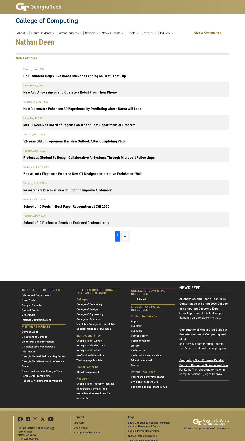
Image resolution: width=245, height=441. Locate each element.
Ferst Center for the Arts (36, 375)
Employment (80, 427)
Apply (134, 321)
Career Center (139, 335)
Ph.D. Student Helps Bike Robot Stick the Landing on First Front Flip (74, 76)
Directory (79, 422)
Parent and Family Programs (147, 376)
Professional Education (90, 355)
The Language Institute (89, 360)
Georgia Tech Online (88, 350)
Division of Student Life (144, 381)
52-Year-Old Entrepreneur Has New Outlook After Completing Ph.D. (74, 141)
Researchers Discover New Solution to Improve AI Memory (67, 190)
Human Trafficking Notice (142, 435)
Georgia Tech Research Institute (95, 383)
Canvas (135, 365)
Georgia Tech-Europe (89, 340)
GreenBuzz (28, 314)
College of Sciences (88, 319)
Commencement (140, 340)
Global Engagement (87, 372)
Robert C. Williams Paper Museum (42, 380)
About (21, 33)
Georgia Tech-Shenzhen (90, 345)
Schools (90, 33)
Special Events (30, 310)
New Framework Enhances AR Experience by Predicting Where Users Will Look (82, 109)
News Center (29, 300)
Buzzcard (137, 331)
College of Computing (47, 20)
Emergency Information (87, 432)
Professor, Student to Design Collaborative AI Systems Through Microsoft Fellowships (89, 157)
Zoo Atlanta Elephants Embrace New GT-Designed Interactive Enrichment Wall (82, 174)
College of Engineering (90, 314)
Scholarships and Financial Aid (149, 386)
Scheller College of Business (93, 328)
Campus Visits (30, 331)
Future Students (41, 33)
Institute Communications (36, 319)
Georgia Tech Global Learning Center (43, 356)
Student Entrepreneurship (146, 355)
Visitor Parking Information (38, 341)
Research (148, 33)
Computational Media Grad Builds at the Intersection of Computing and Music (203, 334)
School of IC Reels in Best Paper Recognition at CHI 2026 (66, 206)
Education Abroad (141, 360)
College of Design (87, 309)
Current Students (68, 33)
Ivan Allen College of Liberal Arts (95, 324)
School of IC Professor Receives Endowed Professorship (66, 222)
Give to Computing (206, 32)
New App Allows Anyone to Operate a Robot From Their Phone (70, 92)
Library (135, 345)
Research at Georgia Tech (91, 388)
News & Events (111, 33)
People (131, 33)
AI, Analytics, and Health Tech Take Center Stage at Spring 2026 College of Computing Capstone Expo (203, 303)
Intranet (141, 299)
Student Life (138, 350)
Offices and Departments (36, 295)
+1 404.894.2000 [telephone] (29, 439)
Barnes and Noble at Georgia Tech (42, 371)
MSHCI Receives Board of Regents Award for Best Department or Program (79, 125)
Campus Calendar (32, 305)
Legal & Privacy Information (143, 431)
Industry (165, 33)
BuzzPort (136, 326)
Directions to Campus (34, 336)
